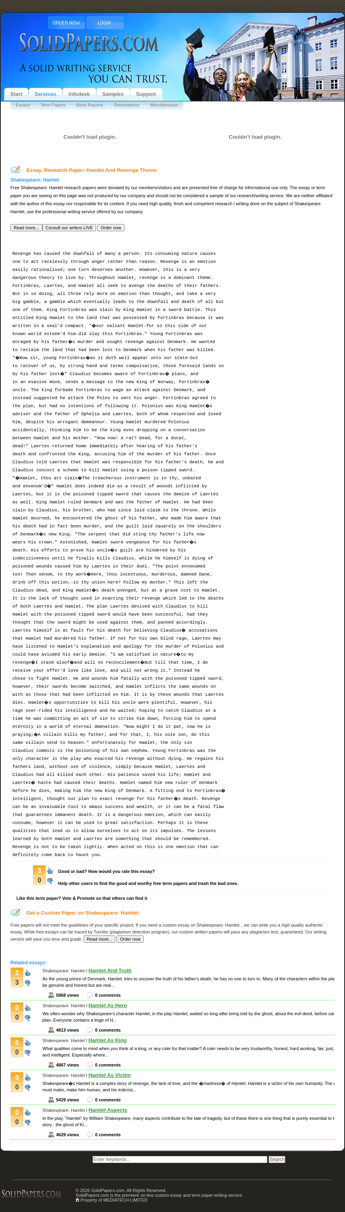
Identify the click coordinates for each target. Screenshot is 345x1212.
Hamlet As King (107, 1040)
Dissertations (126, 105)
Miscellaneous (164, 105)
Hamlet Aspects (107, 1110)
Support (146, 94)
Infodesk (79, 94)
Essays (23, 105)
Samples (113, 94)
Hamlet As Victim (109, 1075)
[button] (26, 227)
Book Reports (89, 105)
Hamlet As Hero (107, 1005)
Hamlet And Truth (110, 971)
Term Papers (52, 105)
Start (16, 94)
